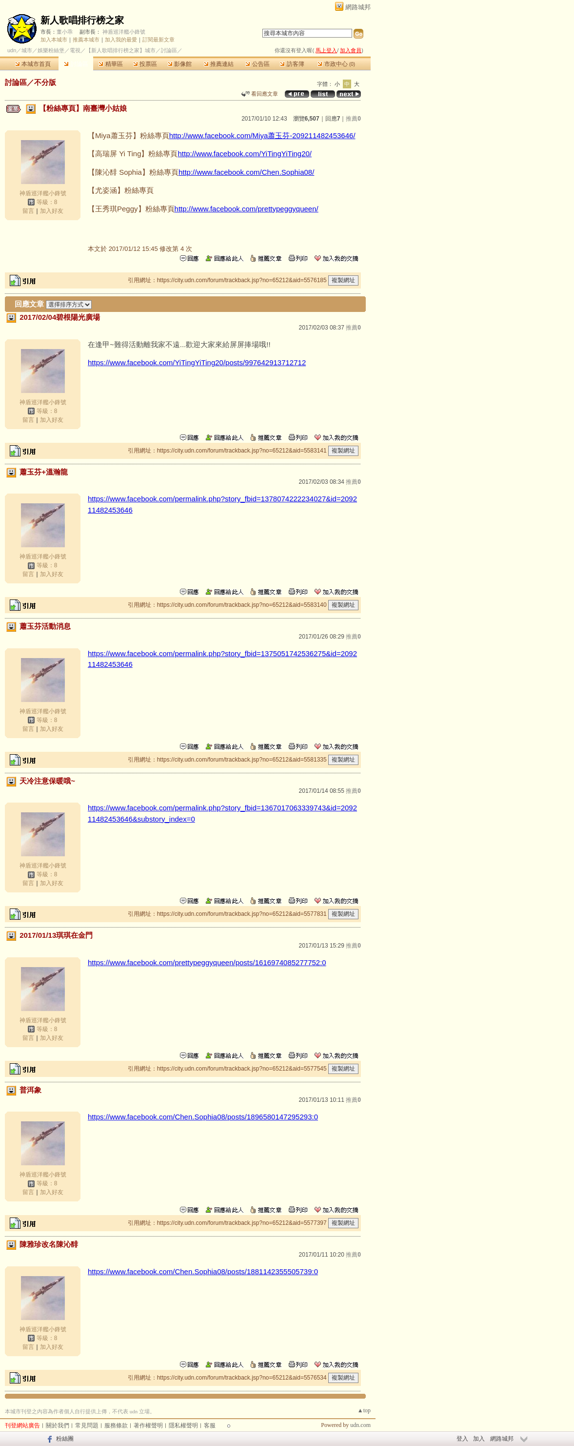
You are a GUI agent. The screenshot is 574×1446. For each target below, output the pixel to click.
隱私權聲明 (183, 1425)
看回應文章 (259, 94)
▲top (364, 1410)
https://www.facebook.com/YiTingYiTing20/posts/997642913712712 (197, 362)
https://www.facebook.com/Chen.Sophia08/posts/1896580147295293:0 (203, 1117)
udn (11, 50)
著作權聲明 (148, 1425)
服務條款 (116, 1425)
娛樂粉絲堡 (51, 50)
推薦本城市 (86, 39)
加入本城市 (53, 39)
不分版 (45, 82)
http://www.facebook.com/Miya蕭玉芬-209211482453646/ (262, 135)
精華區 (110, 64)
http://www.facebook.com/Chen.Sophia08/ (246, 172)
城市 (26, 50)
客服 (210, 1425)
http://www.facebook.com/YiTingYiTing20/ (245, 153)
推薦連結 (219, 64)
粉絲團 (65, 1438)
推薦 (353, 118)
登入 (462, 1438)
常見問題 (87, 1425)
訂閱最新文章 (158, 39)
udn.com (360, 1425)
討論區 (76, 64)
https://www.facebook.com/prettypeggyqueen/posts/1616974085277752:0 (207, 962)
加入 (479, 1438)
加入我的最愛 (121, 39)
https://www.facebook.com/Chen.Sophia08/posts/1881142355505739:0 (203, 1271)
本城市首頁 (33, 64)
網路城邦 (358, 7)
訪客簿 (292, 64)
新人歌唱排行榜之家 (82, 20)
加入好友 (51, 210)
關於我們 (57, 1425)
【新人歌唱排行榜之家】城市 (121, 50)
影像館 (180, 64)
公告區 (257, 64)
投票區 (145, 64)
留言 (28, 210)
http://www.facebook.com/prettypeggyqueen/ (246, 209)
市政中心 (336, 64)
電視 (75, 50)
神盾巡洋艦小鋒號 (123, 32)
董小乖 (65, 32)
